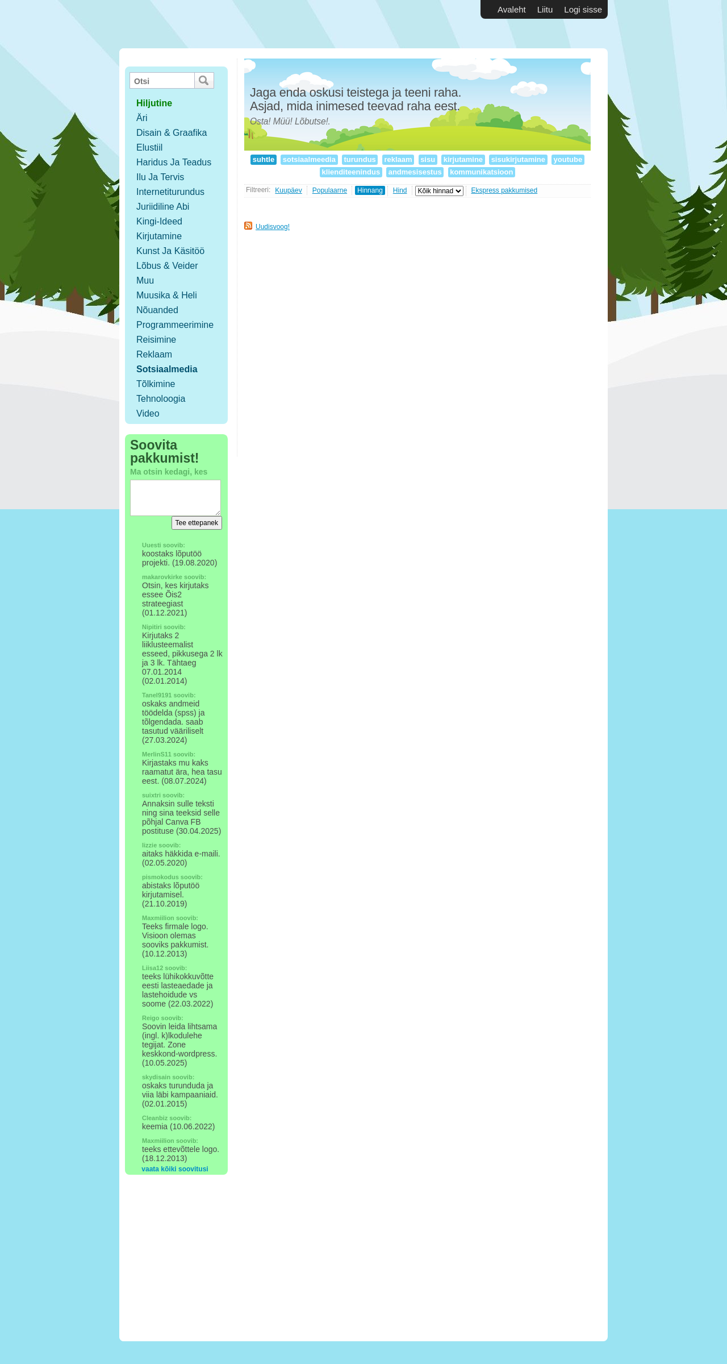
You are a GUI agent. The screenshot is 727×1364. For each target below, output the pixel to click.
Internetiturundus (170, 192)
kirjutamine (463, 159)
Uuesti (151, 545)
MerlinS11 (157, 754)
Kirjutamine (159, 236)
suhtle (263, 159)
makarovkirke (162, 576)
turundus (360, 159)
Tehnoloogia (160, 399)
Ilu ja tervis (160, 177)
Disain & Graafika (171, 133)
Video (148, 413)
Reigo (151, 1017)
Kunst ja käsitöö (170, 251)
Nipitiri (152, 626)
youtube (567, 159)
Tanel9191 (157, 695)
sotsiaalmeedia (309, 159)
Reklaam (154, 354)
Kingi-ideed (159, 221)
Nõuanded (157, 310)
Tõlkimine (155, 384)
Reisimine (156, 339)
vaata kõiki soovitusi (174, 1169)
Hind (400, 190)
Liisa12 (152, 967)
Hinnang (370, 190)
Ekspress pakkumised (504, 190)
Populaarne (329, 190)
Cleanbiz (155, 1118)
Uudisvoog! (273, 227)
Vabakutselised (186, 24)
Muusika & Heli (166, 295)
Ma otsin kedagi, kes (168, 471)
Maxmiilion (158, 917)
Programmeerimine (175, 325)
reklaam (398, 159)
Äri (142, 118)
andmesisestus (415, 172)
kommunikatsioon (481, 172)
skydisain (156, 1077)
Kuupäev (288, 190)
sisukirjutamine (518, 159)
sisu (428, 159)
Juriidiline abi (162, 206)
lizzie (149, 845)
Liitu (545, 9)
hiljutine (154, 103)
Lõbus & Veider (167, 266)
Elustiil (149, 147)
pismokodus (160, 877)
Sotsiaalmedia (167, 369)
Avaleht (512, 9)
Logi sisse (583, 9)
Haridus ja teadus (173, 162)
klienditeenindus (351, 172)
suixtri (151, 795)
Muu (145, 280)
